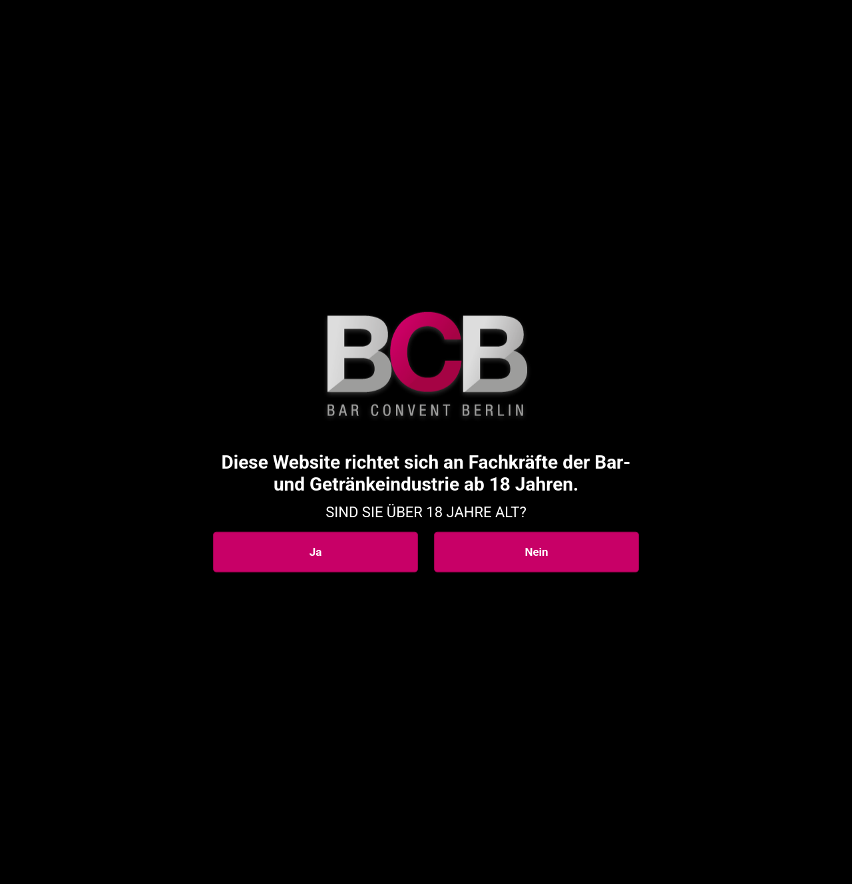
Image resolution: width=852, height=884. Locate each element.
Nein (536, 551)
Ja (316, 551)
